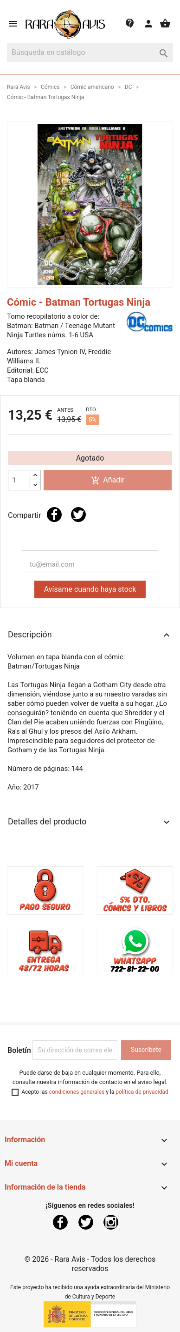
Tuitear (78, 514)
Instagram (110, 1222)
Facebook (60, 1222)
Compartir (54, 514)
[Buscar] (90, 52)
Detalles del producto (90, 822)
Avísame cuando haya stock (90, 589)
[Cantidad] (19, 480)
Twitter (85, 1222)
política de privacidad (142, 1092)
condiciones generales (77, 1092)
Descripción (90, 635)
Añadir (107, 480)
